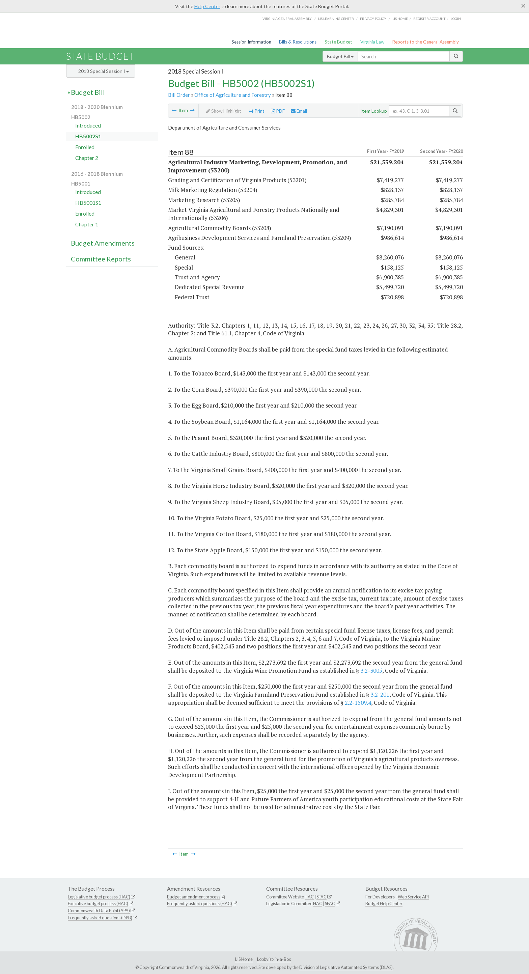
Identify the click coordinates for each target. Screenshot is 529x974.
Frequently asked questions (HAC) (199, 903)
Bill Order (179, 95)
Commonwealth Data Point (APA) (99, 910)
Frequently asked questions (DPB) (100, 917)
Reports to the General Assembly (425, 42)
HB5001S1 (88, 202)
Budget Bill (340, 56)
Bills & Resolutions (297, 42)
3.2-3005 (371, 670)
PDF (278, 111)
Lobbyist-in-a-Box (274, 959)
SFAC (321, 896)
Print (256, 111)
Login (456, 19)
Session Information (251, 42)
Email (299, 111)
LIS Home (244, 959)
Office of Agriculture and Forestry (232, 95)
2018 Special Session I (103, 71)
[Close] (523, 5)
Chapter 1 (86, 224)
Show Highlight (223, 111)
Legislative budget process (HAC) (99, 896)
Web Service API (413, 896)
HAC (309, 896)
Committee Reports (101, 259)
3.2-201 (379, 694)
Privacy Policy (373, 19)
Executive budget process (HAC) (98, 903)
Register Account (429, 19)
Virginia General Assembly (287, 19)
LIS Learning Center (336, 19)
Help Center (207, 6)
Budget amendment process (193, 896)
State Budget (338, 42)
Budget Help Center (383, 903)
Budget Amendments (103, 243)
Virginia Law (372, 42)
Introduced (88, 125)
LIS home (400, 19)
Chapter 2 (86, 158)
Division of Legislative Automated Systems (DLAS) (346, 967)
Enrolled (84, 147)
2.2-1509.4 (358, 702)
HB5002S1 (88, 136)
